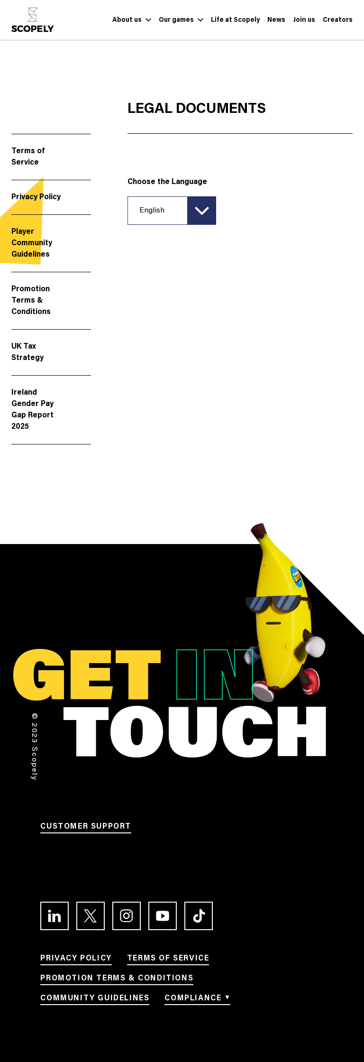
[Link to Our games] (176, 20)
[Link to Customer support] (85, 828)
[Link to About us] (127, 20)
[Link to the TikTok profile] (198, 916)
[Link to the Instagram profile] (126, 916)
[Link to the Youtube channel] (162, 916)
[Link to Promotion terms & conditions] (116, 980)
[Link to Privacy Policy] (75, 960)
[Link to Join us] (304, 20)
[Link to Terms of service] (168, 960)
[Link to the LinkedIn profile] (54, 916)
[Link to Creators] (338, 20)
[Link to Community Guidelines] (94, 1000)
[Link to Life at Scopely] (235, 20)
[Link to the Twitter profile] (90, 916)
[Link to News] (276, 20)
